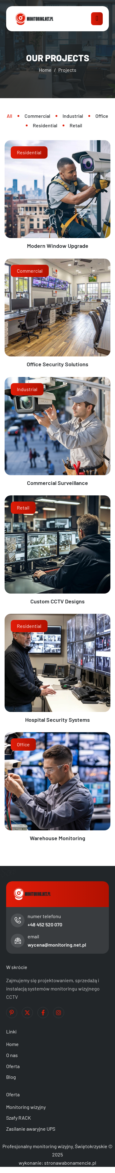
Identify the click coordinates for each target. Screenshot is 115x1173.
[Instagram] (58, 1012)
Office (23, 744)
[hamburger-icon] (97, 18)
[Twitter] (27, 1012)
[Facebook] (42, 1012)
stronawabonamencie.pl (70, 1163)
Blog (11, 1077)
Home (12, 1044)
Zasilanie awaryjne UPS (30, 1129)
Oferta (13, 1066)
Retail (23, 507)
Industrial (27, 389)
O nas (12, 1055)
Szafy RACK (18, 1118)
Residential (29, 152)
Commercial (30, 271)
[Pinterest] (11, 1012)
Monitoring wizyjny (26, 1107)
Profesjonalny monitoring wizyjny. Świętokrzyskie (54, 1146)
